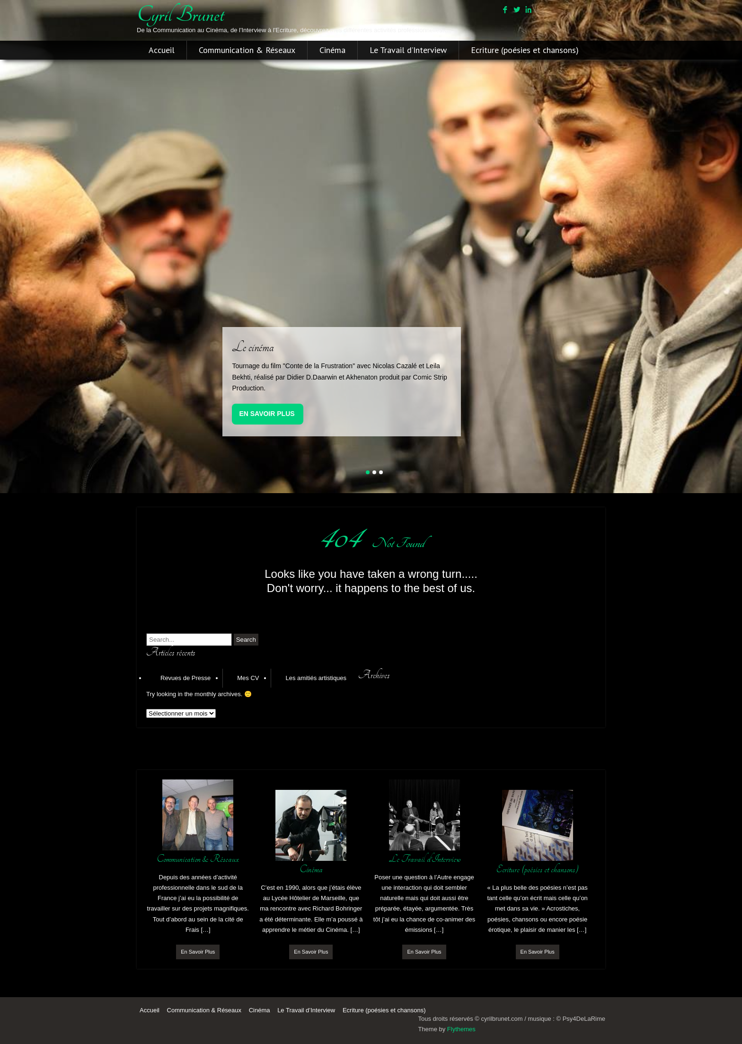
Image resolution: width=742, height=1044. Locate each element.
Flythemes (461, 1029)
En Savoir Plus (266, 413)
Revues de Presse (185, 677)
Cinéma (332, 50)
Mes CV (248, 677)
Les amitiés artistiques (315, 677)
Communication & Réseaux (247, 50)
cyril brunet (180, 14)
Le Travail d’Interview (408, 50)
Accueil (162, 50)
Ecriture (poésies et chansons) (525, 50)
